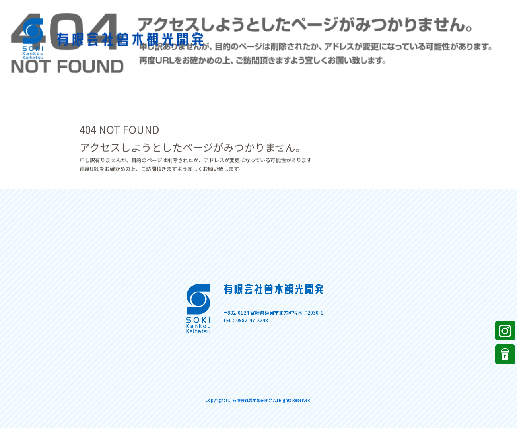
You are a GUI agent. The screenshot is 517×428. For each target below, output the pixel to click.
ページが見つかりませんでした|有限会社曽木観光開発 (464, 8)
